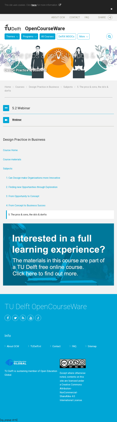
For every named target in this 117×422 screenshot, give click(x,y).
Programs (28, 36)
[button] (110, 9)
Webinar (17, 119)
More (82, 36)
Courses (19, 86)
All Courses (47, 36)
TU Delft (38, 318)
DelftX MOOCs (66, 36)
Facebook (8, 318)
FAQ (87, 17)
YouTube (30, 318)
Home (8, 86)
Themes (10, 36)
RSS (23, 318)
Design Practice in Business (44, 86)
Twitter (15, 318)
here (34, 5)
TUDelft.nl (35, 346)
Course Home (10, 150)
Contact (74, 17)
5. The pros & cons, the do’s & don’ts (27, 214)
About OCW (58, 17)
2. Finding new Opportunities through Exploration (31, 187)
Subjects (68, 86)
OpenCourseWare (45, 28)
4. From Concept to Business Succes (25, 205)
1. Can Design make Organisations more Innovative (33, 177)
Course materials (12, 159)
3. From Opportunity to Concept (22, 196)
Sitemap (92, 346)
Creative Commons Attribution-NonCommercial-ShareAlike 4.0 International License (71, 392)
